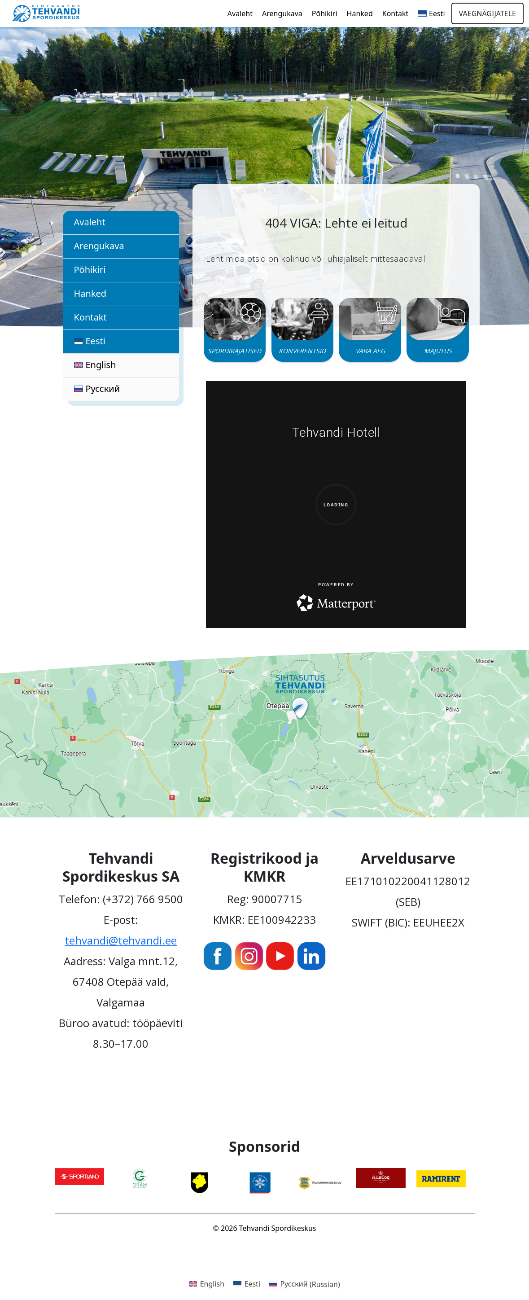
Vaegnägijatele (487, 13)
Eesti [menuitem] (253, 1284)
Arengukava (282, 13)
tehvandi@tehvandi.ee (121, 940)
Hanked (360, 13)
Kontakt (395, 13)
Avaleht (240, 13)
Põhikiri (324, 13)
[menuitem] (431, 13)
